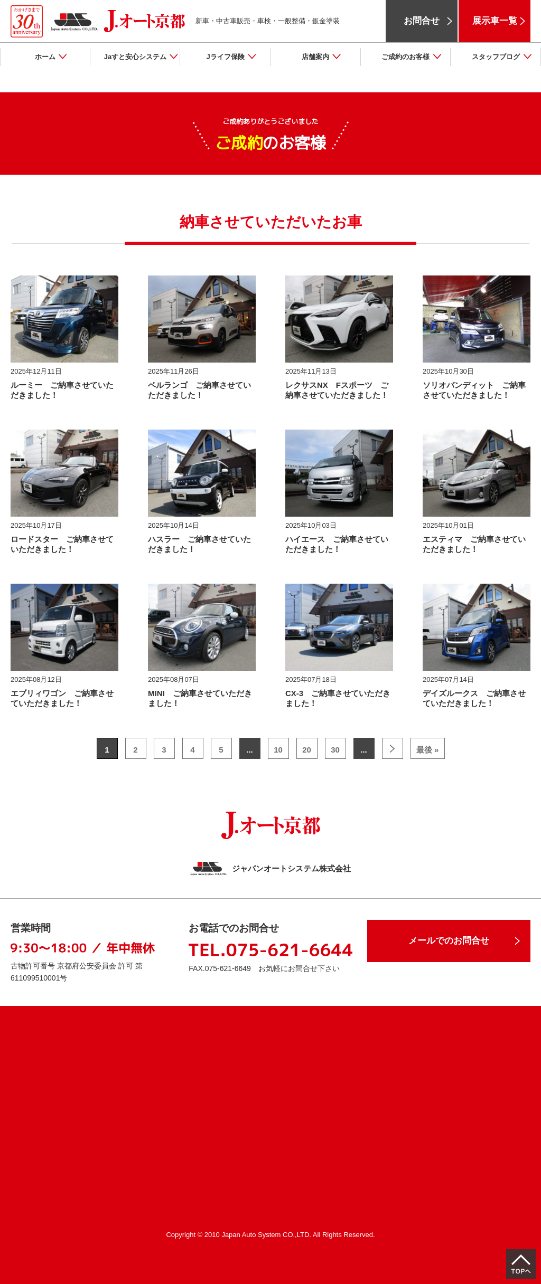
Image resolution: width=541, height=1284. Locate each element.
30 (335, 749)
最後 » (427, 749)
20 (306, 749)
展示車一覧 (494, 21)
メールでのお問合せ (448, 941)
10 (278, 749)
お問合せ (422, 21)
